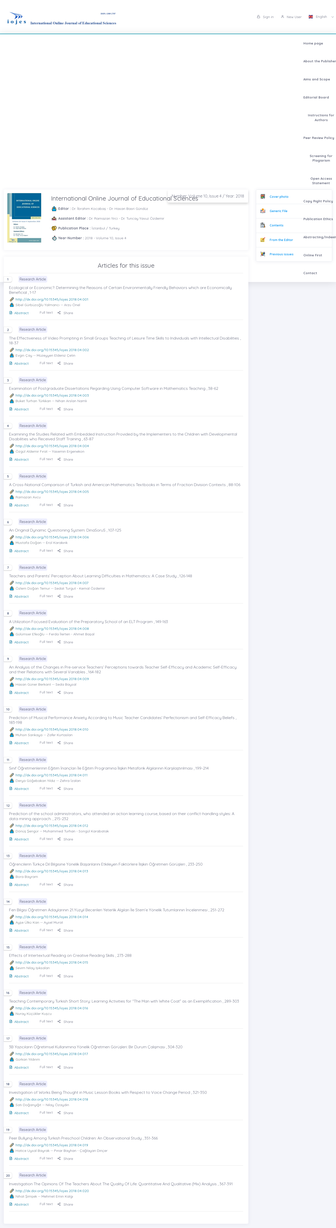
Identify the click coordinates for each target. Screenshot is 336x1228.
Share (65, 313)
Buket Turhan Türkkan (33, 401)
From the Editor (281, 240)
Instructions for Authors (162, 43)
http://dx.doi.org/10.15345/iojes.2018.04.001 (52, 299)
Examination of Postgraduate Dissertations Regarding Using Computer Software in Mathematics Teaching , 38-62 (113, 388)
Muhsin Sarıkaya (29, 735)
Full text (46, 312)
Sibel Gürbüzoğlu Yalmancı (38, 305)
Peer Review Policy (205, 43)
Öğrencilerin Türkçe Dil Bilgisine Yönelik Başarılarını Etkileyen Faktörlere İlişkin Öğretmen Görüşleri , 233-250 (106, 864)
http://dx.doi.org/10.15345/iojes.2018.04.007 (52, 583)
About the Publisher (52, 43)
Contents (277, 225)
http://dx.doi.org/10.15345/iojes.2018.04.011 (52, 775)
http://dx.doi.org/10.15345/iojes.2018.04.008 (52, 628)
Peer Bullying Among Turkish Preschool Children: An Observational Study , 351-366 (83, 1138)
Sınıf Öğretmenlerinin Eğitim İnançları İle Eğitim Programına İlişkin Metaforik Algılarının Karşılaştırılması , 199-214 (109, 768)
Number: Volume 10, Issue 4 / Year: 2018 (208, 196)
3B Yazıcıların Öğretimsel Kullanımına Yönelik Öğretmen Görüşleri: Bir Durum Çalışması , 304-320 (96, 1046)
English (318, 17)
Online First (134, 61)
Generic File (279, 211)
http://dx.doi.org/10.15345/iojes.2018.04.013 (52, 871)
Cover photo (279, 197)
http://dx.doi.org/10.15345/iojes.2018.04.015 (52, 962)
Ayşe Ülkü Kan (27, 922)
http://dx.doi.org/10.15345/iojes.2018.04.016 (52, 1008)
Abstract (19, 313)
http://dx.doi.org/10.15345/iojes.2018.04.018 (52, 1099)
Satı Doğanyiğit (28, 1105)
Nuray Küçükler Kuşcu (34, 1013)
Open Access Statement (296, 43)
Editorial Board (122, 43)
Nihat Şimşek (26, 1196)
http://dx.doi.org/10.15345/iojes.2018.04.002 (52, 350)
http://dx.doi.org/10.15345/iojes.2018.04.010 (52, 729)
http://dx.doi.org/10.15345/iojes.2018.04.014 (52, 917)
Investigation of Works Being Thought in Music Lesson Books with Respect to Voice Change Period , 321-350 (108, 1092)
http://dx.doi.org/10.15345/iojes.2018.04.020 (52, 1191)
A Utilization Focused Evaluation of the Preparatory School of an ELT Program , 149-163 (88, 621)
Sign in (265, 17)
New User (291, 17)
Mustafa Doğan (28, 542)
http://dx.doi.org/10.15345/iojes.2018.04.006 (52, 537)
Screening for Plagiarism (248, 43)
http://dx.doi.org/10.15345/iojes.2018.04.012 (52, 825)
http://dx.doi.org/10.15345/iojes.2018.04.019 (52, 1145)
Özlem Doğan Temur (33, 588)
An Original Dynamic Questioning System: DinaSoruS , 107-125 (65, 530)
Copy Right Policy (24, 61)
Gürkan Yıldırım (28, 1059)
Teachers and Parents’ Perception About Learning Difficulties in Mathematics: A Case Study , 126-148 (100, 575)
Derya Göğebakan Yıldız (35, 780)
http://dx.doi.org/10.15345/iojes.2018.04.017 (52, 1054)
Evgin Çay (24, 355)
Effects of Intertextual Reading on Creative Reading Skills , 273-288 (70, 955)
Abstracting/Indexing (100, 61)
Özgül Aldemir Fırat (31, 451)
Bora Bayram (27, 876)
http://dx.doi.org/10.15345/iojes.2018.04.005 (52, 491)
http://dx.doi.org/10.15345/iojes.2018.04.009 (52, 679)
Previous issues (282, 254)
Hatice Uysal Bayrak (32, 1150)
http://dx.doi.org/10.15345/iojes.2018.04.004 (52, 446)
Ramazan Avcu (28, 497)
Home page (19, 43)
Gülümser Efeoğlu (30, 634)
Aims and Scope (89, 43)
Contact (158, 61)
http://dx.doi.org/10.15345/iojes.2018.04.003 (52, 395)
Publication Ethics (61, 61)
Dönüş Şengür (27, 831)
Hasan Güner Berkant (33, 684)
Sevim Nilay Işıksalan (33, 968)
